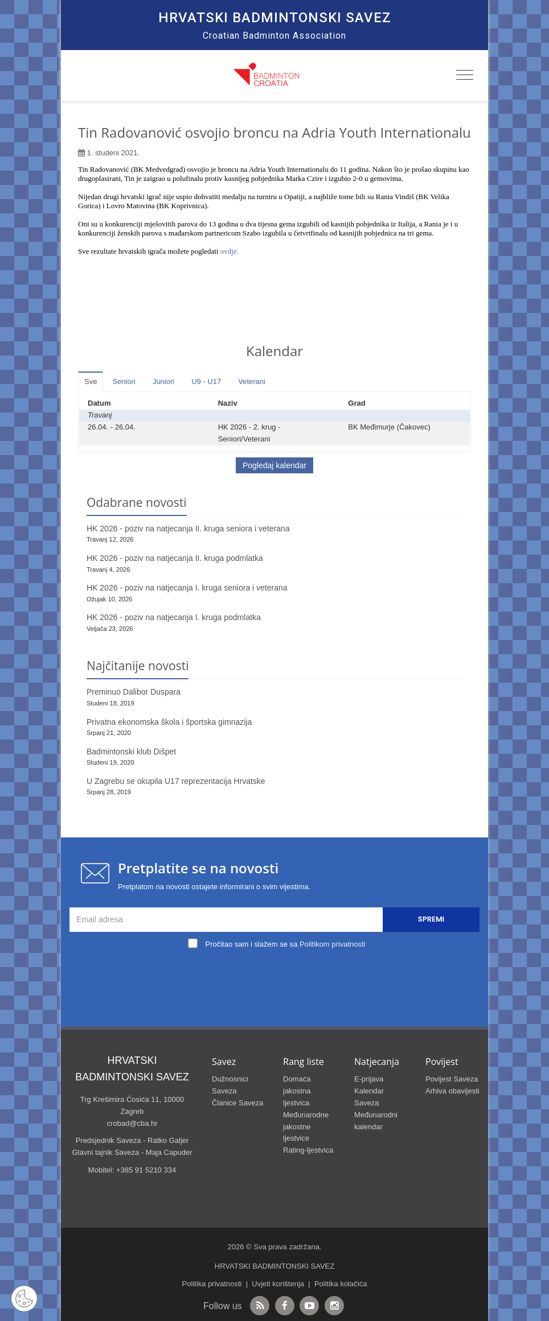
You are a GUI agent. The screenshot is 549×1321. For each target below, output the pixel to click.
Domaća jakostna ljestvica (296, 1091)
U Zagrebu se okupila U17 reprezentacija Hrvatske (176, 781)
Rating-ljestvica (308, 1150)
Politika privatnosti (212, 1283)
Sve (90, 381)
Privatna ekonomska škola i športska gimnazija (169, 721)
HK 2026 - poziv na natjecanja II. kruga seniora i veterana (188, 528)
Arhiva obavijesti (452, 1091)
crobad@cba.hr (131, 1123)
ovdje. (229, 251)
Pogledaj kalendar (274, 465)
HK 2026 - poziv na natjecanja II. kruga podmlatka (175, 558)
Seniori (123, 381)
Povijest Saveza (451, 1079)
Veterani (251, 381)
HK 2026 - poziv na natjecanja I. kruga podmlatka (174, 617)
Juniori (163, 381)
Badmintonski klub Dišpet (131, 751)
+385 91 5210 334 (146, 1170)
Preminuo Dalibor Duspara (134, 691)
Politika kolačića (340, 1283)
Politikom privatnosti (333, 944)
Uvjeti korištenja (278, 1283)
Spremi (431, 919)
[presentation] (277, 978)
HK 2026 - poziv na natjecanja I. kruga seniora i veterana (187, 587)
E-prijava (368, 1079)
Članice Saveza (237, 1103)
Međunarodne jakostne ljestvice (306, 1127)
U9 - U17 (206, 381)
